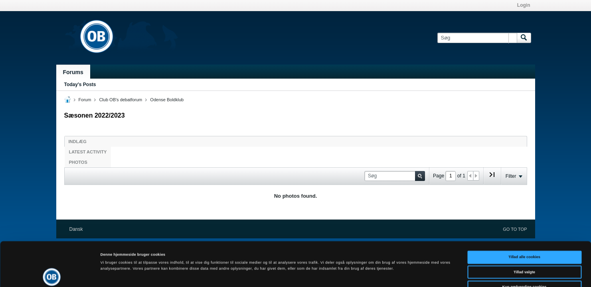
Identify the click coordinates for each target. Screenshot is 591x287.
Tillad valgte (524, 232)
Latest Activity (88, 151)
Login (523, 5)
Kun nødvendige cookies (524, 246)
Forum (85, 99)
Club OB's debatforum (120, 99)
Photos (78, 162)
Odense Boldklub (167, 99)
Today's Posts (80, 84)
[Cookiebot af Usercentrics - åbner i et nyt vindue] (52, 273)
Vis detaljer (329, 274)
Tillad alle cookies (524, 216)
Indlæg (78, 141)
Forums (73, 72)
